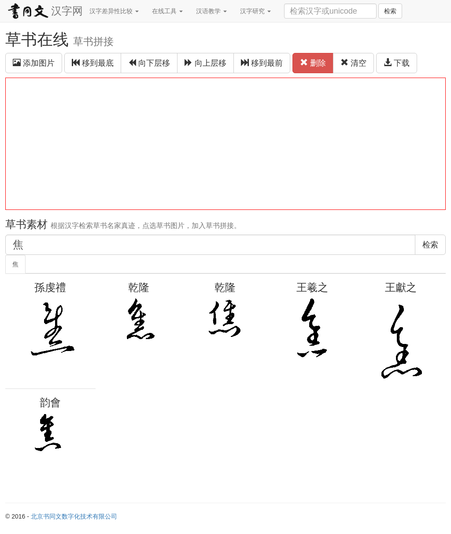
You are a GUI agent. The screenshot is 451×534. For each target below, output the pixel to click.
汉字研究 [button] (255, 11)
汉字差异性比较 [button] (114, 11)
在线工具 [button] (167, 11)
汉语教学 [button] (211, 11)
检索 (390, 11)
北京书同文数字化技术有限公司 (74, 516)
